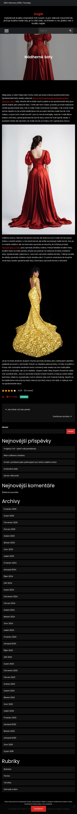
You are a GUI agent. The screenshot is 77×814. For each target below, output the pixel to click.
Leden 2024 (9, 630)
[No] (74, 806)
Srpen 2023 (9, 663)
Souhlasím (38, 809)
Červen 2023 (9, 677)
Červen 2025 (9, 529)
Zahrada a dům (11, 789)
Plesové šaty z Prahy (11, 247)
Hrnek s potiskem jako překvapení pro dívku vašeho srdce (30, 462)
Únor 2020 (8, 744)
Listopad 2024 (10, 569)
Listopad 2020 (10, 737)
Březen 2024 (9, 616)
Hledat (5, 427)
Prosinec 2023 (10, 637)
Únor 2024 (8, 623)
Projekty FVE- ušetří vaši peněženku (20, 448)
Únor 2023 (8, 704)
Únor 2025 (8, 549)
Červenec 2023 (10, 670)
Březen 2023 (9, 697)
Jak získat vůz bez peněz (18, 409)
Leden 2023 (9, 711)
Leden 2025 (9, 556)
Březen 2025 (9, 542)
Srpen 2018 (9, 751)
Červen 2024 (9, 603)
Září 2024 (8, 583)
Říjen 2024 (8, 576)
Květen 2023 (9, 684)
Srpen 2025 (9, 515)
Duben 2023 (9, 690)
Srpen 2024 (9, 589)
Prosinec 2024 (10, 563)
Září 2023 (8, 657)
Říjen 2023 (8, 650)
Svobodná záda (11, 469)
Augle (38, 14)
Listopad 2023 (10, 643)
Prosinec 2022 (10, 717)
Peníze (7, 776)
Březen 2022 (9, 731)
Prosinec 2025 (10, 509)
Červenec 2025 (11, 522)
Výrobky (24, 397)
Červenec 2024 (11, 596)
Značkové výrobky (61, 416)
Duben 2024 (9, 610)
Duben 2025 (9, 536)
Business (7, 769)
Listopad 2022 (10, 724)
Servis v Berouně (11, 475)
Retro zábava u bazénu (14, 455)
